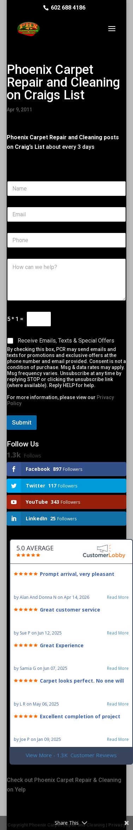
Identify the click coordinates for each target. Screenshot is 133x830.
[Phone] (66, 240)
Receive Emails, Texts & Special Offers (66, 340)
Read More (118, 597)
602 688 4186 (68, 7)
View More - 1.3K (71, 755)
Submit (21, 422)
